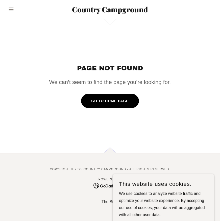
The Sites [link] (110, 202)
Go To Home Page (110, 101)
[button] (21, 9)
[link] (110, 11)
